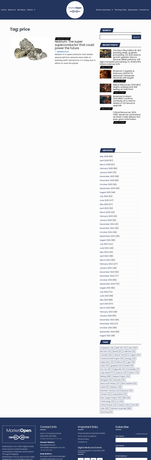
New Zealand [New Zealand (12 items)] (129, 383)
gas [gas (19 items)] (131, 362)
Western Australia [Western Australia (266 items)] (121, 408)
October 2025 (106, 184)
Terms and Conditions (87, 436)
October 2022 (106, 327)
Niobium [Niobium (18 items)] (116, 387)
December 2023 (107, 272)
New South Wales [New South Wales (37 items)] (110, 383)
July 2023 (104, 292)
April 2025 (104, 208)
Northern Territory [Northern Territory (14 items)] (110, 390)
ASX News (21, 10)
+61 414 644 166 (46, 450)
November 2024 (107, 228)
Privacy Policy (83, 439)
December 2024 (107, 224)
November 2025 (107, 180)
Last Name (120, 445)
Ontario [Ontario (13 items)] (106, 394)
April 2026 (104, 160)
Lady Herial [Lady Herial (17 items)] (107, 372)
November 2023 (107, 276)
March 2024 (105, 260)
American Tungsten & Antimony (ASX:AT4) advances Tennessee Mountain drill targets (123, 74)
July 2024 (104, 244)
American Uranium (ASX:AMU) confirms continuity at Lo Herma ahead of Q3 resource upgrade (124, 101)
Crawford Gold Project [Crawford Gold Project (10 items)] (112, 358)
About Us (12, 10)
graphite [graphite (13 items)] (116, 365)
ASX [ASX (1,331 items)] (133, 348)
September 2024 (107, 236)
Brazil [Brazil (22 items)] (117, 351)
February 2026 (106, 168)
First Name (120, 436)
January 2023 (106, 315)
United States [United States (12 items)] (108, 405)
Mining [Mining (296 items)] (106, 376)
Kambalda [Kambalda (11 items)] (133, 369)
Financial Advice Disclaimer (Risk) (91, 433)
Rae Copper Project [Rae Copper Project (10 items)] (111, 397)
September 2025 (107, 188)
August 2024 (105, 240)
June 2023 (104, 296)
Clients (31, 10)
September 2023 (107, 284)
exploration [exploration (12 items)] (107, 362)
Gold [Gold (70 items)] (105, 365)
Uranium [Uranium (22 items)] (123, 405)
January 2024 (106, 268)
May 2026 (104, 156)
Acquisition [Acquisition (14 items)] (107, 348)
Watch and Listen (104, 10)
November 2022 (107, 323)
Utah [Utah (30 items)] (105, 408)
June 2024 (104, 248)
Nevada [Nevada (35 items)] (119, 380)
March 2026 (105, 164)
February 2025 (106, 216)
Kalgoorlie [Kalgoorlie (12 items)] (119, 369)
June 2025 (104, 200)
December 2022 (107, 319)
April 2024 (104, 256)
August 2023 (105, 288)
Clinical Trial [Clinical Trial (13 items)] (121, 355)
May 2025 (104, 204)
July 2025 (104, 196)
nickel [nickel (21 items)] (105, 387)
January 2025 (106, 220)
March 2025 (105, 212)
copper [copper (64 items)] (135, 355)
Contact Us (144, 10)
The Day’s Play (120, 10)
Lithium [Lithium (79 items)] (134, 372)
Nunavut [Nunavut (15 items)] (127, 390)
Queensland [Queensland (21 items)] (120, 394)
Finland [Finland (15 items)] (121, 362)
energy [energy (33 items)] (130, 358)
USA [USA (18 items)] (134, 405)
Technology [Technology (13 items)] (107, 401)
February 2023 (106, 312)
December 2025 (107, 176)
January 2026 (106, 172)
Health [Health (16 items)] (128, 365)
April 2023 (104, 303)
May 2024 (104, 252)
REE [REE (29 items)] (126, 397)
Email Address (122, 456)
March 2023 (105, 307)
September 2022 (107, 331)
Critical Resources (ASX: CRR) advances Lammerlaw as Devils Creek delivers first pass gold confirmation (127, 115)
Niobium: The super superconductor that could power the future (74, 44)
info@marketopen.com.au (51, 438)
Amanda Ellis (63, 52)
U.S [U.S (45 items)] (119, 401)
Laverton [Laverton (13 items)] (121, 372)
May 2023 (104, 300)
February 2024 (106, 264)
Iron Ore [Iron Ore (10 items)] (106, 369)
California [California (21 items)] (129, 351)
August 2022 (105, 335)
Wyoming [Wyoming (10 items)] (106, 412)
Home (3, 10)
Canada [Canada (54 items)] (106, 355)
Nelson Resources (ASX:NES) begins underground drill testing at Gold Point (127, 87)
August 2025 (105, 192)
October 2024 (106, 232)
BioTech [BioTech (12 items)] (106, 351)
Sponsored (132, 10)
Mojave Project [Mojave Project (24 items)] (121, 376)
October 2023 (106, 280)
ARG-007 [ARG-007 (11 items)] (121, 348)
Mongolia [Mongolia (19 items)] (106, 380)
